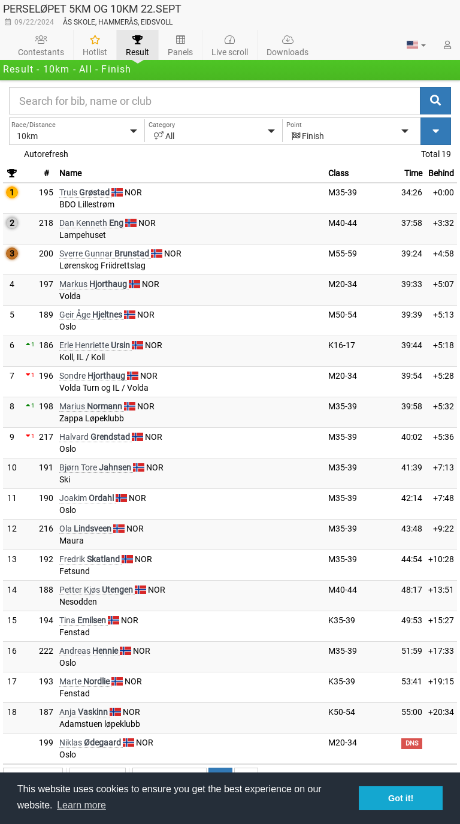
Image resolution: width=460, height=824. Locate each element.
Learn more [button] (81, 805)
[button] (416, 45)
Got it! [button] (400, 798)
